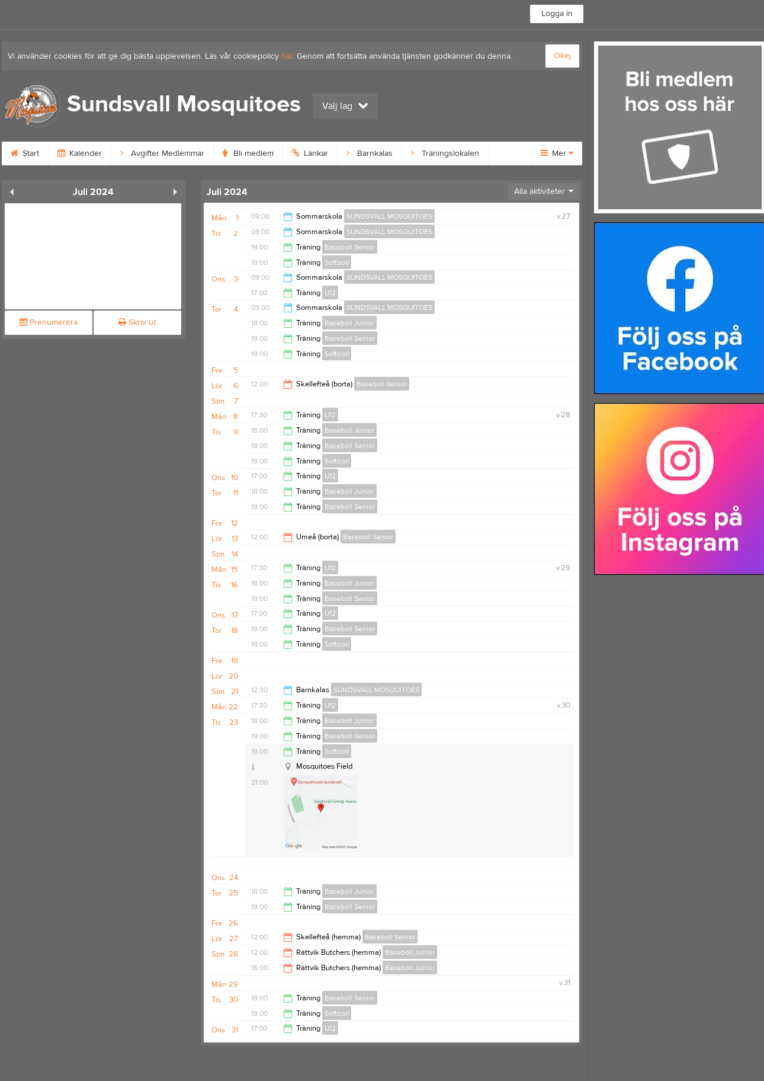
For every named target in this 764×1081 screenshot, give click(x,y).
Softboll (337, 262)
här (287, 56)
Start (25, 153)
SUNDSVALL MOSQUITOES (389, 216)
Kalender (79, 153)
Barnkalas (369, 153)
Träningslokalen (445, 153)
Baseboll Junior (349, 323)
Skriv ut (137, 322)
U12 (330, 293)
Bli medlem (248, 153)
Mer (557, 153)
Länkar (310, 153)
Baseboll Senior (350, 247)
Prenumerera (49, 322)
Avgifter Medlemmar (162, 153)
